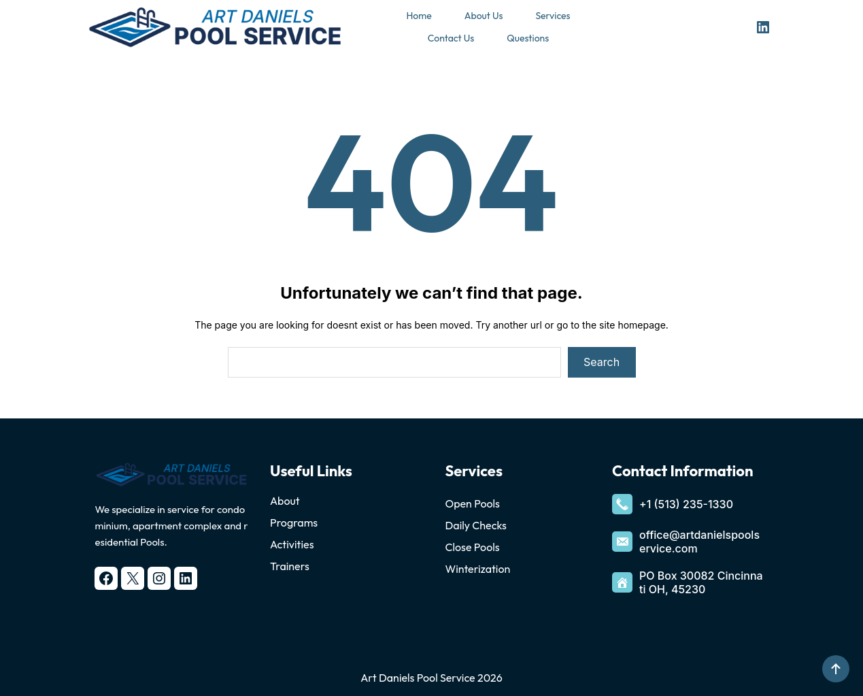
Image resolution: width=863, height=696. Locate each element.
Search (601, 362)
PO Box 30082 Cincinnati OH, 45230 (701, 582)
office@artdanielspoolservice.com (699, 541)
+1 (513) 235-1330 (686, 504)
